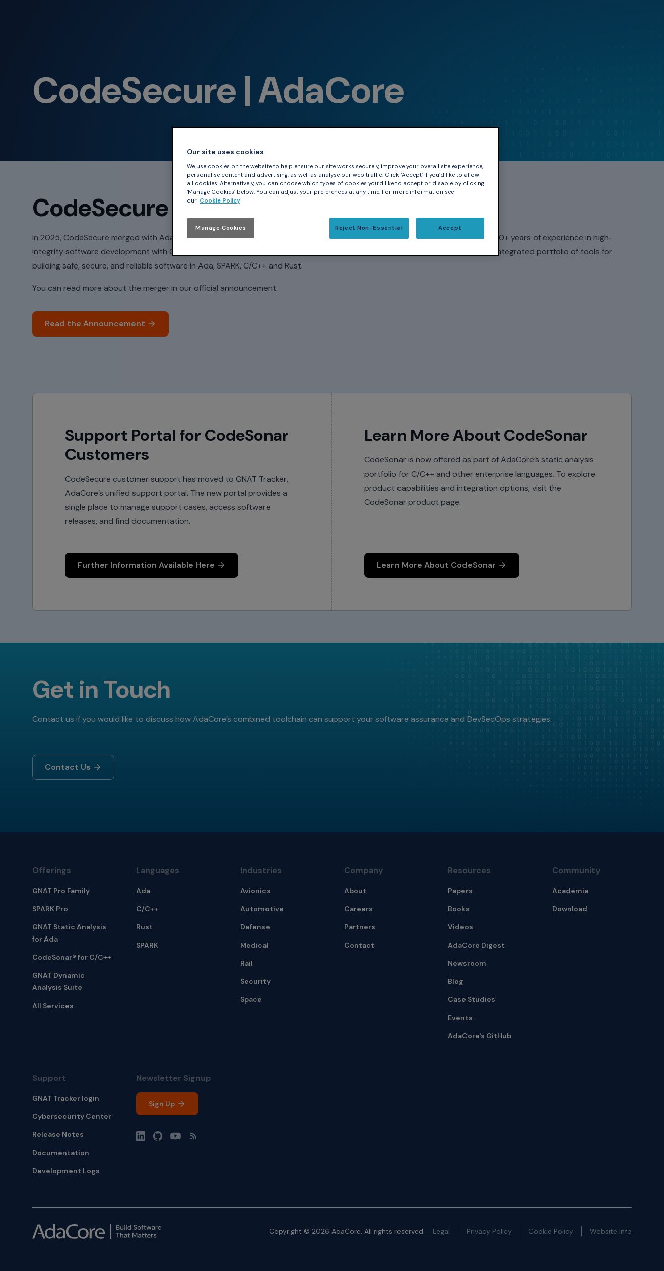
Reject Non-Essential (369, 228)
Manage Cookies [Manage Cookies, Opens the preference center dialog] (220, 228)
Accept (449, 228)
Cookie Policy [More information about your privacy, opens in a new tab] (220, 201)
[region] (335, 191)
